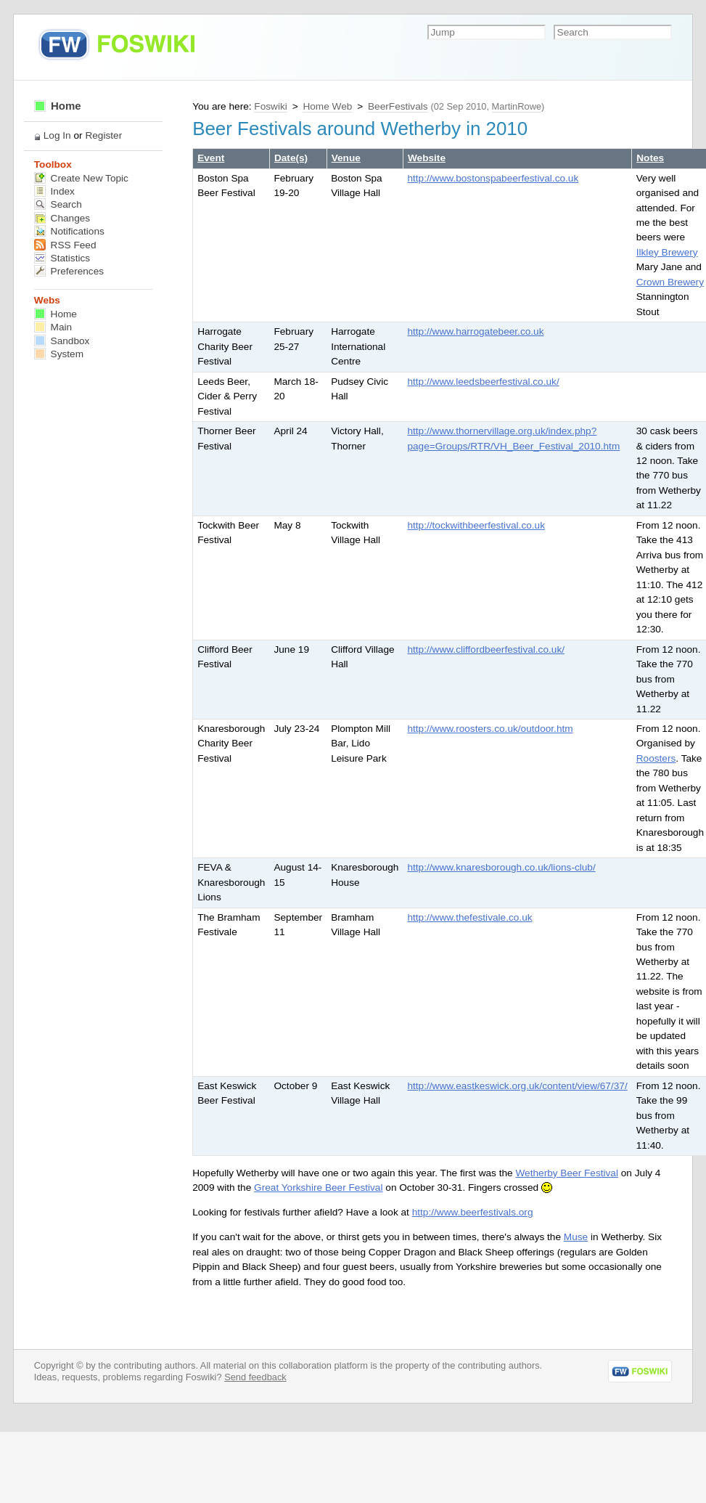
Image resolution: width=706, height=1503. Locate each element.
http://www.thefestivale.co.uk (469, 917)
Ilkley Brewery (667, 252)
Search (58, 204)
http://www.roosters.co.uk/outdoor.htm (489, 728)
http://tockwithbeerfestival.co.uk (476, 525)
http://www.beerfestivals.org (472, 1212)
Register (103, 135)
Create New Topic (81, 178)
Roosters (656, 758)
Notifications (69, 231)
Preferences (69, 271)
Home (57, 105)
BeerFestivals (398, 106)
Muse (576, 1236)
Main (53, 327)
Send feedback (255, 1377)
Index (54, 191)
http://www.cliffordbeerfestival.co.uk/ (486, 649)
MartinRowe (516, 106)
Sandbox (62, 340)
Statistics (62, 258)
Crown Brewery (670, 282)
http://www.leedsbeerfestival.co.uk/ (483, 381)
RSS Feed (65, 245)
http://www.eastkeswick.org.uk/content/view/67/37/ (517, 1085)
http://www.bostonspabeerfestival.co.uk (492, 178)
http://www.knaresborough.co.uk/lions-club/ (501, 867)
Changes (62, 218)
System (58, 354)
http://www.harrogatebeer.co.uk (475, 331)
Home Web (327, 106)
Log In (57, 135)
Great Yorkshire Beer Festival (318, 1187)
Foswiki (270, 106)
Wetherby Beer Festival (566, 1173)
